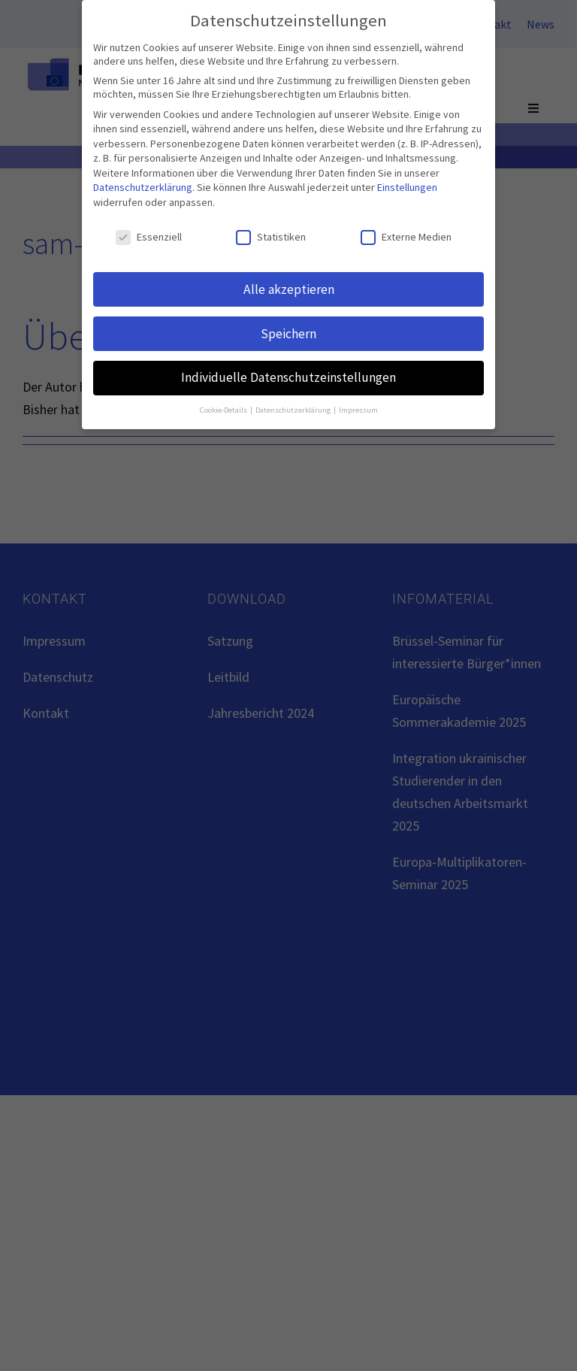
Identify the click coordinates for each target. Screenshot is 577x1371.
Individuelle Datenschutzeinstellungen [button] (288, 376)
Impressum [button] (358, 409)
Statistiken (271, 235)
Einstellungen (407, 186)
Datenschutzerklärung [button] (293, 409)
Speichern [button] (288, 332)
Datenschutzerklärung (142, 186)
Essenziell (149, 235)
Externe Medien (406, 235)
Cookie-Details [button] (224, 409)
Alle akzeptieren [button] (288, 288)
